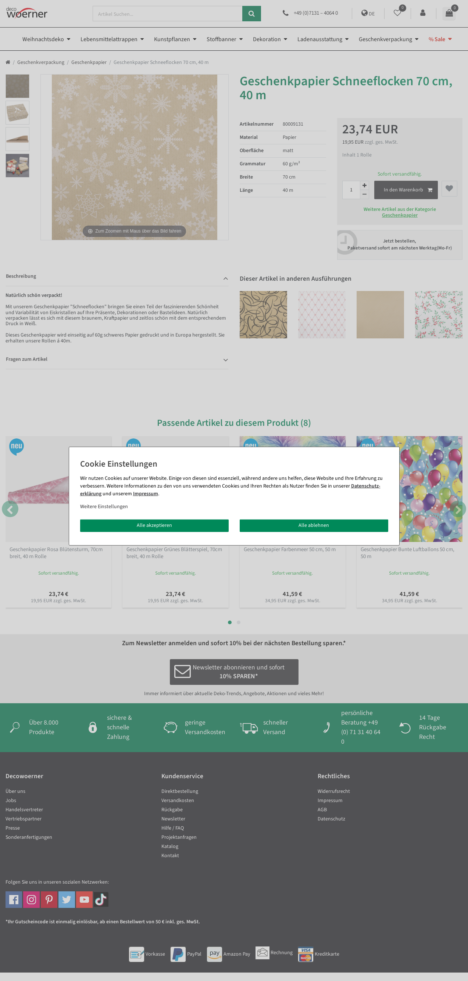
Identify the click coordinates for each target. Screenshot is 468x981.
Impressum (145, 493)
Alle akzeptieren (154, 525)
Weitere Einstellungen (104, 506)
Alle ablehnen (314, 525)
